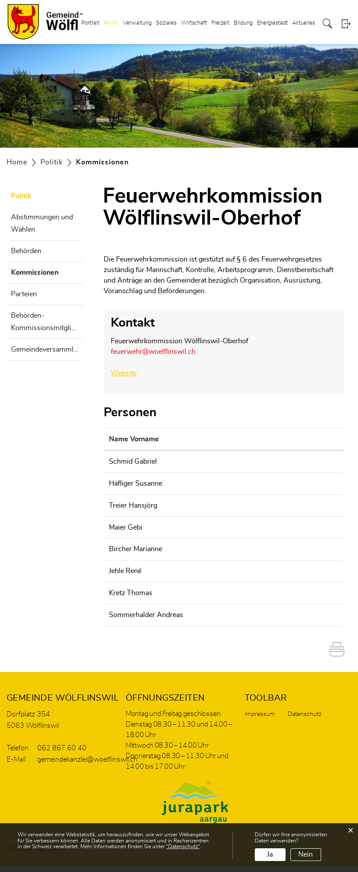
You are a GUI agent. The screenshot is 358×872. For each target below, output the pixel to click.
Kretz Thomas (130, 589)
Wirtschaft (194, 23)
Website (128, 372)
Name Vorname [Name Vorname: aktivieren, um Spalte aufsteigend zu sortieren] (134, 438)
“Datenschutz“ (183, 846)
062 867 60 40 (62, 754)
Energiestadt (272, 23)
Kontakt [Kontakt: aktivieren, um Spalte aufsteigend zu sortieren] (247, 438)
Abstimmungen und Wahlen (42, 223)
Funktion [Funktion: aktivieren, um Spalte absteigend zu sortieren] (197, 438)
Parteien (24, 294)
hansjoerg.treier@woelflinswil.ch (285, 503)
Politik (111, 23)
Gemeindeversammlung (47, 349)
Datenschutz (305, 721)
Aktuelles (303, 23)
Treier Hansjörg (133, 503)
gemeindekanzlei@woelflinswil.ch (286, 525)
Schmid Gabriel (133, 460)
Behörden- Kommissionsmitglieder (47, 321)
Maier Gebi (125, 525)
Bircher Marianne (135, 546)
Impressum (260, 721)
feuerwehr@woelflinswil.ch (153, 351)
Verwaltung (137, 23)
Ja (270, 854)
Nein (305, 854)
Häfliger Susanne (135, 482)
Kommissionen (47, 271)
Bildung (243, 23)
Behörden (26, 250)
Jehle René (125, 568)
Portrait (90, 23)
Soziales (166, 23)
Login (345, 24)
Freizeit (220, 23)
